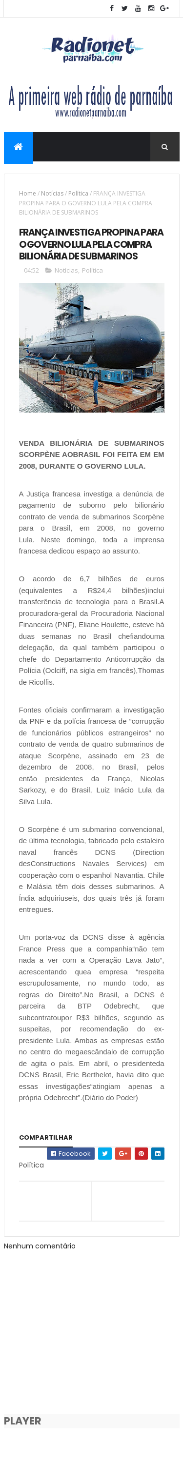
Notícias (52, 193)
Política (78, 193)
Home (27, 193)
